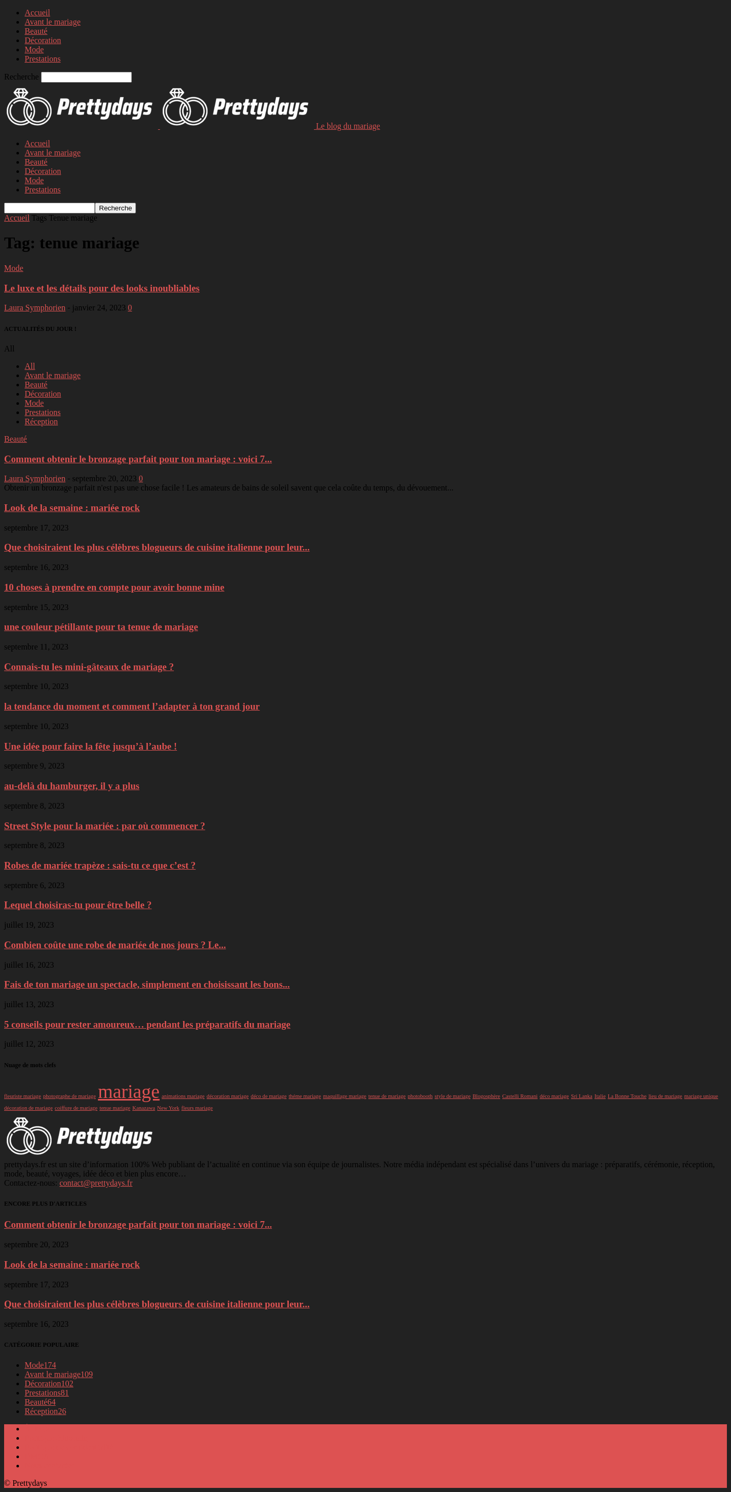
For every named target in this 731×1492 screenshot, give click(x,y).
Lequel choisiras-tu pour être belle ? (78, 904)
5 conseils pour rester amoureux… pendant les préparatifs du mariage (147, 1024)
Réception (41, 421)
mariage (129, 1091)
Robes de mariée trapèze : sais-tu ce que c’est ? (99, 865)
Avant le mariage (53, 21)
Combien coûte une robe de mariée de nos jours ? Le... (115, 944)
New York (168, 1108)
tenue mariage (115, 1108)
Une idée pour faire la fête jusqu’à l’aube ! (90, 746)
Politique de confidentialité (69, 1447)
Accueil (37, 12)
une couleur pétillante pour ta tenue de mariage (101, 626)
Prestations (43, 58)
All (30, 366)
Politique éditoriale (56, 1438)
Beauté (36, 31)
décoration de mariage (28, 1108)
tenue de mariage (387, 1096)
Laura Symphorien (35, 307)
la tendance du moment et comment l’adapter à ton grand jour (132, 706)
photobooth (420, 1096)
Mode (34, 49)
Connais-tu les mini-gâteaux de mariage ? (89, 666)
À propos (40, 1428)
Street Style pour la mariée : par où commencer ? (104, 825)
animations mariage (183, 1096)
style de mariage (452, 1096)
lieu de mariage (665, 1096)
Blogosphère (486, 1096)
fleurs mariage (197, 1108)
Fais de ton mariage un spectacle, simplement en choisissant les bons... (147, 984)
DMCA (37, 1456)
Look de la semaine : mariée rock (72, 507)
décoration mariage (228, 1096)
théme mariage (305, 1096)
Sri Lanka (581, 1096)
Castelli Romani (520, 1096)
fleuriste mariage (22, 1096)
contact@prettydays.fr (96, 1183)
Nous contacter (49, 1465)
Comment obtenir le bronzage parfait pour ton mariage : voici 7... (138, 459)
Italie (600, 1096)
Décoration (43, 40)
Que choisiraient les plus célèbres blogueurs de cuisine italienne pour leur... (157, 547)
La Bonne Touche (627, 1096)
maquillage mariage (344, 1096)
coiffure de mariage (76, 1108)
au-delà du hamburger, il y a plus (72, 785)
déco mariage (554, 1096)
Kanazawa (143, 1108)
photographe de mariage (69, 1096)
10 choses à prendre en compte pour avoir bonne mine (114, 587)
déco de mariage (269, 1096)
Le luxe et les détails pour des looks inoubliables (102, 288)
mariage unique (701, 1096)
